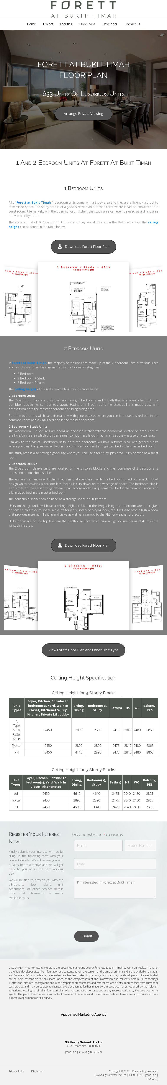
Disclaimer (37, 1071)
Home (31, 24)
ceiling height (25, 389)
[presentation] (107, 914)
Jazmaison (152, 1071)
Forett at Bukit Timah (33, 202)
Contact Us (132, 24)
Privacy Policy (16, 1071)
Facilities (66, 24)
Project (48, 24)
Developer (110, 24)
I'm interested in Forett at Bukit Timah (115, 888)
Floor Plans (87, 24)
